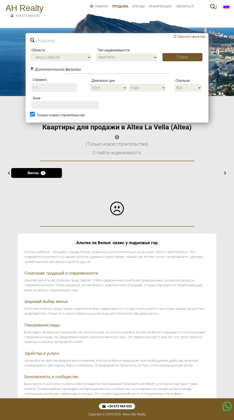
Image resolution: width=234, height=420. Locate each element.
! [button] (213, 7)
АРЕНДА (138, 6)
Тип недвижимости (113, 50)
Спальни (182, 80)
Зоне (36, 98)
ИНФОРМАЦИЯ (160, 6)
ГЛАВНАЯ (99, 6)
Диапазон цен (103, 80)
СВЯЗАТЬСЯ (185, 6)
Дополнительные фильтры (55, 69)
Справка (39, 80)
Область (38, 50)
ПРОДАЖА (121, 6)
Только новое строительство (61, 115)
